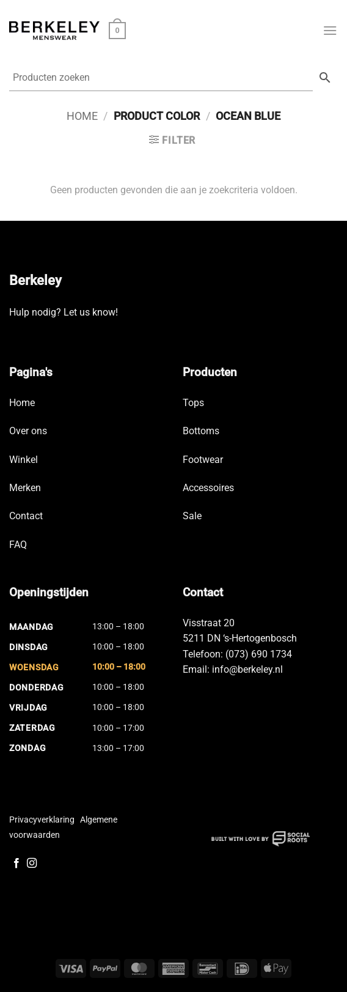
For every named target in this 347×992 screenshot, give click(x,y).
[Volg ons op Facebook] (16, 863)
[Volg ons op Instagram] (32, 863)
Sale (192, 516)
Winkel (23, 459)
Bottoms (201, 431)
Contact (26, 516)
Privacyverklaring (42, 819)
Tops (193, 403)
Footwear (203, 459)
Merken (25, 488)
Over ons (28, 431)
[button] (117, 30)
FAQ (18, 544)
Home (82, 115)
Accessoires (208, 488)
